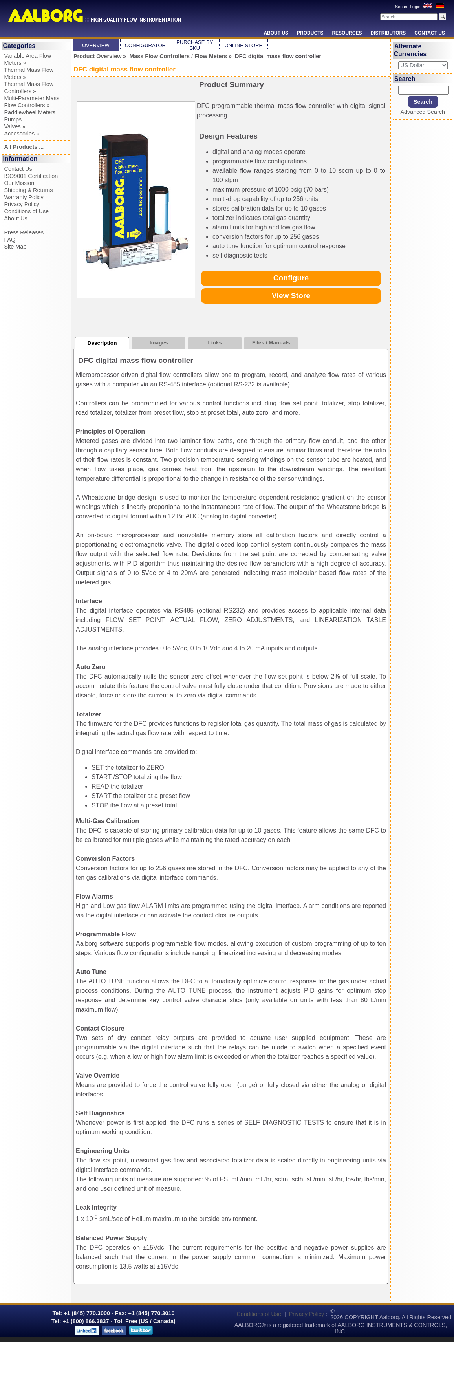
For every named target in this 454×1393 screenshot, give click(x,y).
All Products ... (24, 147)
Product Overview (97, 56)
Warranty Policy (24, 197)
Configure (291, 278)
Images (159, 343)
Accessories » (22, 133)
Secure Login (408, 6)
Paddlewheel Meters (29, 112)
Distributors (388, 33)
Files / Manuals (271, 343)
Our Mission (19, 183)
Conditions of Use (26, 211)
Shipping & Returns (28, 190)
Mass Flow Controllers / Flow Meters (178, 56)
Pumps (13, 119)
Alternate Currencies (410, 50)
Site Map (15, 246)
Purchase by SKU (194, 45)
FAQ (10, 239)
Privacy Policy (22, 204)
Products (310, 33)
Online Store (244, 45)
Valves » (15, 126)
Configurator (145, 45)
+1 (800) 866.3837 (86, 1321)
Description (102, 343)
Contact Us (429, 33)
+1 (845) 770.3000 (86, 1313)
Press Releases (24, 232)
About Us (276, 33)
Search (404, 78)
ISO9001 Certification (31, 176)
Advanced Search (422, 112)
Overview (96, 45)
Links (215, 343)
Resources (347, 33)
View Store (291, 295)
